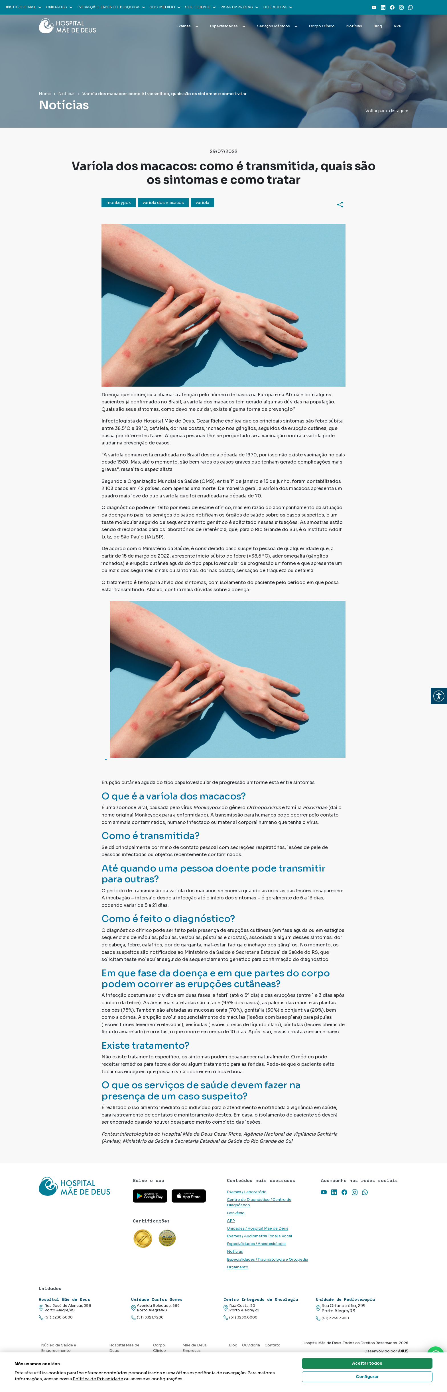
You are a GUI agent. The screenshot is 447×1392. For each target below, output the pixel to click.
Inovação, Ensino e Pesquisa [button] (111, 7)
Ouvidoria (251, 1345)
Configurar (367, 1376)
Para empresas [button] (239, 7)
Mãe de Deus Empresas (194, 1348)
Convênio (236, 1213)
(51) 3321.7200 (147, 1317)
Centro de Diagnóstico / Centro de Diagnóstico (259, 1202)
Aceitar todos (367, 1363)
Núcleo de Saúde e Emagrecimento (58, 1348)
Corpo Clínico (322, 26)
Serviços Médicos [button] (277, 26)
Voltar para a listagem (386, 110)
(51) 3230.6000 (56, 1317)
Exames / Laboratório (247, 1192)
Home (45, 93)
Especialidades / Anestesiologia (256, 1244)
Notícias (354, 26)
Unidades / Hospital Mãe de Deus (257, 1228)
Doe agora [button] (277, 7)
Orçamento (237, 1267)
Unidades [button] (59, 7)
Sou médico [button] (165, 7)
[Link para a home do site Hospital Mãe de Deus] (82, 1193)
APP (397, 26)
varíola (202, 202)
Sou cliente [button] (200, 7)
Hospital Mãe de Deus (124, 1348)
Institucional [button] (23, 7)
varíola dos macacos (163, 202)
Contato (273, 1345)
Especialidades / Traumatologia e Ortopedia (267, 1259)
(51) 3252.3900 (332, 1318)
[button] (439, 696)
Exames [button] (187, 26)
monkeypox (118, 202)
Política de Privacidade (98, 1378)
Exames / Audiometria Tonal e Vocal (259, 1236)
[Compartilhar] (340, 204)
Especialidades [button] (227, 26)
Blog (377, 26)
